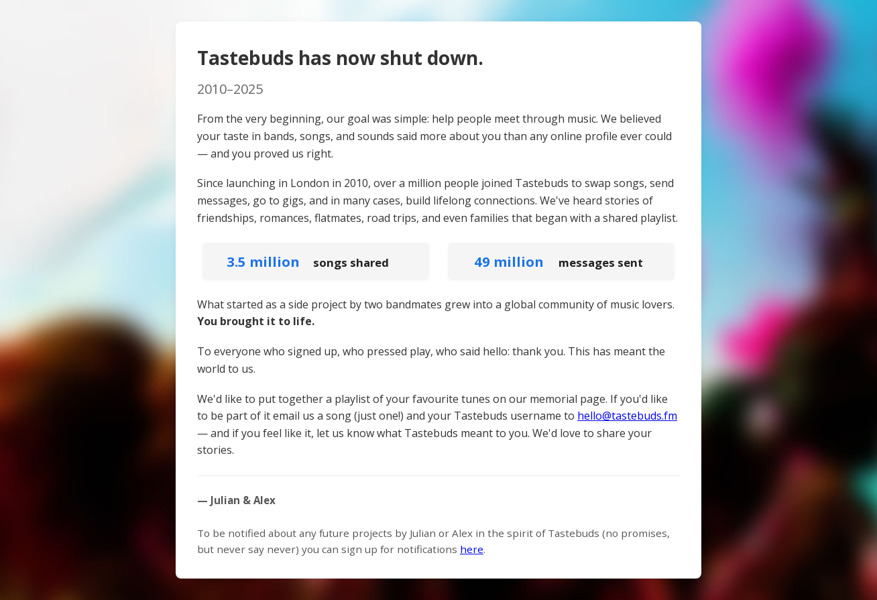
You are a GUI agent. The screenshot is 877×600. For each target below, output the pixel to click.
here (471, 549)
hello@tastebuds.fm (627, 415)
